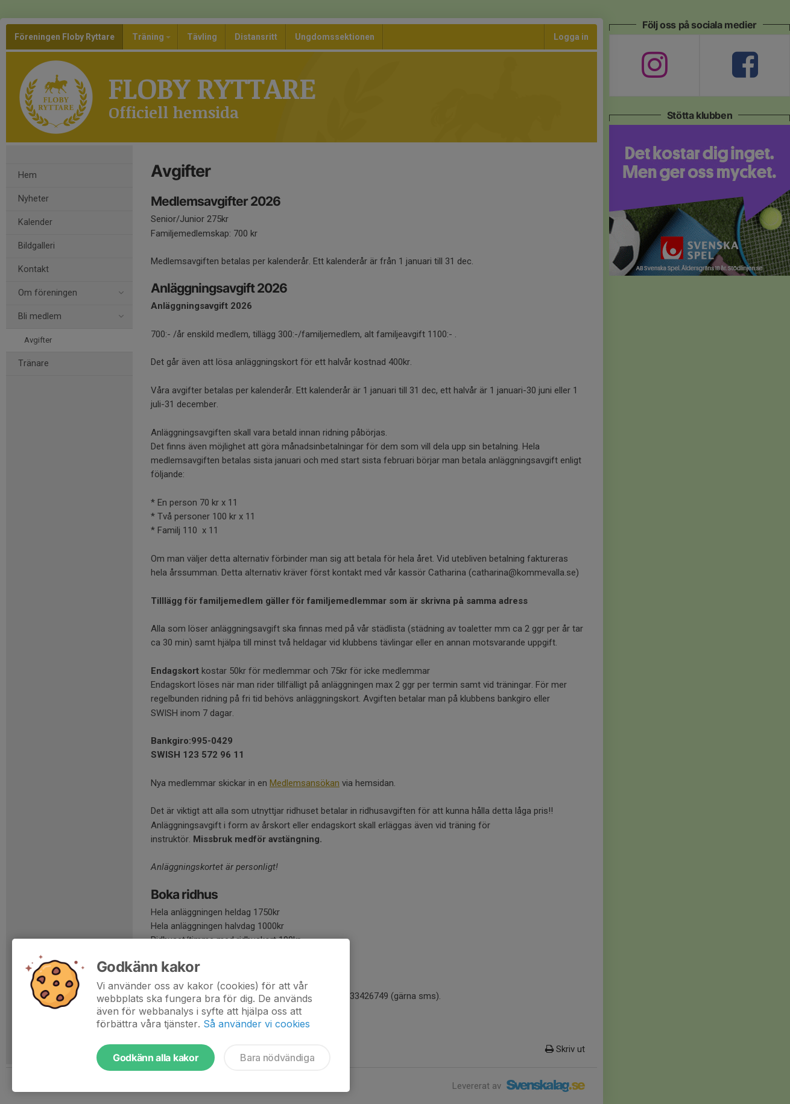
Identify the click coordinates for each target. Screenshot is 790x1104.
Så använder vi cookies (256, 1024)
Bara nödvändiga (277, 1058)
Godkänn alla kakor (155, 1058)
